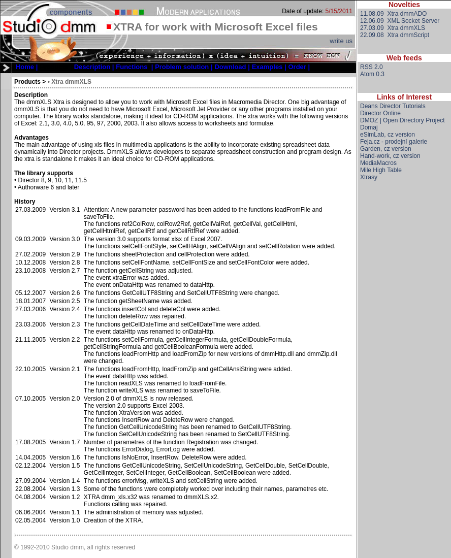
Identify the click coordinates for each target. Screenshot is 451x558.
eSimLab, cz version (387, 134)
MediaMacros (378, 163)
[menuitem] (27, 67)
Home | (27, 67)
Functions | (134, 67)
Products (27, 81)
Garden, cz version (385, 148)
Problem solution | (183, 67)
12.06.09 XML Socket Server (399, 20)
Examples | (269, 67)
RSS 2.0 (371, 67)
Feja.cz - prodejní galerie (393, 141)
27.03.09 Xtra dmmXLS (392, 27)
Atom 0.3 (372, 74)
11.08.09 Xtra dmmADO (393, 13)
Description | (94, 67)
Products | (56, 67)
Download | (231, 67)
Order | (299, 67)
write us (341, 41)
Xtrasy (368, 177)
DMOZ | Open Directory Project (402, 120)
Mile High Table (381, 170)
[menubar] (163, 67)
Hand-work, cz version (390, 155)
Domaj (369, 127)
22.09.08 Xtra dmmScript (394, 35)
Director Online (380, 113)
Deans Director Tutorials (393, 106)
